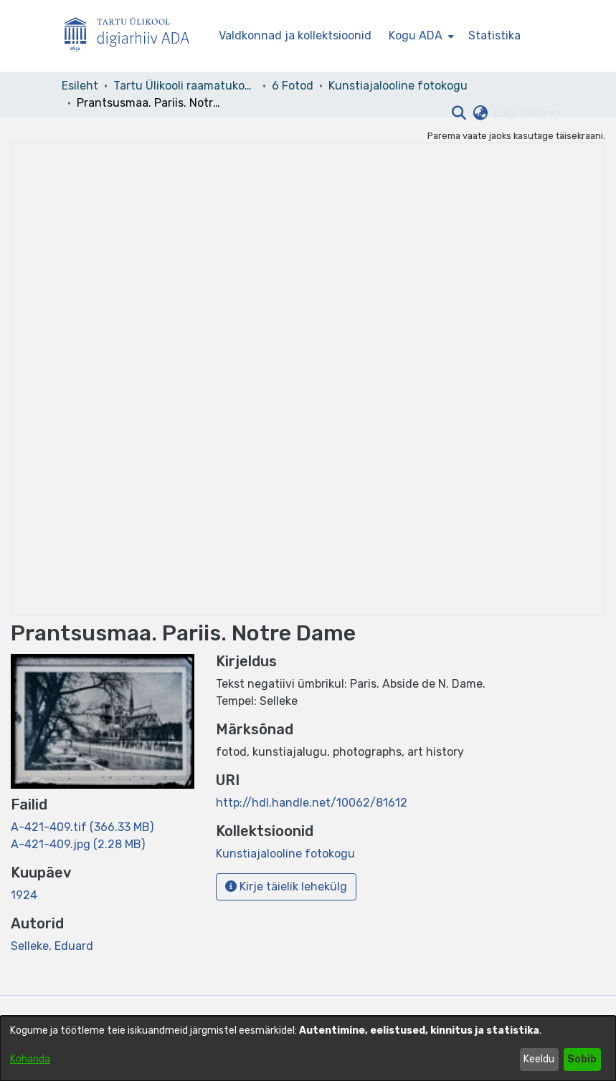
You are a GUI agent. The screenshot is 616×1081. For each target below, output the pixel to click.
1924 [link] (24, 895)
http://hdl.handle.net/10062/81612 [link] (311, 802)
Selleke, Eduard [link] (52, 946)
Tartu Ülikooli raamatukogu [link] (185, 85)
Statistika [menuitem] (494, 35)
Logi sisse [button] (521, 113)
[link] (82, 827)
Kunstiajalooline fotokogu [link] (398, 85)
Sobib (582, 1059)
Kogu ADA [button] (415, 35)
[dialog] (308, 1048)
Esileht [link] (80, 85)
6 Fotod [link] (292, 85)
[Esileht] (132, 36)
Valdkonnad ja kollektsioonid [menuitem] (295, 35)
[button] (459, 113)
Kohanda (30, 1059)
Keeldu (538, 1059)
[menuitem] (420, 36)
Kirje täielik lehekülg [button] (286, 886)
